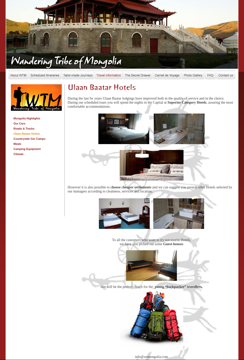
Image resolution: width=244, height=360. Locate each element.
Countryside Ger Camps (29, 138)
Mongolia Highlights (26, 118)
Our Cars (19, 123)
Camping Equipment (27, 148)
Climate (18, 154)
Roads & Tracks (24, 128)
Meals (17, 143)
